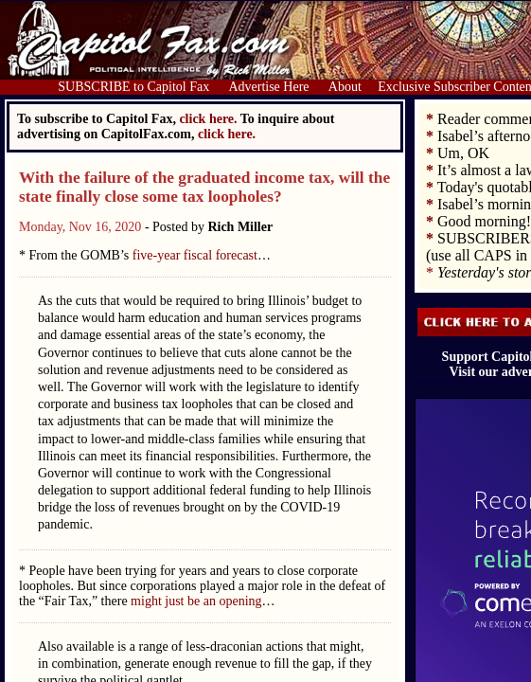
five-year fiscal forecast (195, 255)
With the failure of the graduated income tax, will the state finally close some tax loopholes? (204, 187)
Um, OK (463, 153)
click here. (227, 134)
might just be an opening (196, 601)
